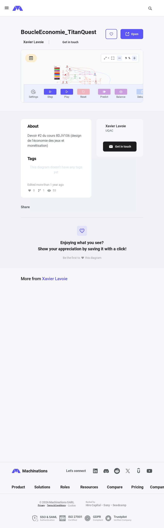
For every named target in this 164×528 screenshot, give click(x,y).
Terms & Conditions (56, 505)
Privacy (41, 505)
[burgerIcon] (6, 8)
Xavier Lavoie (33, 42)
